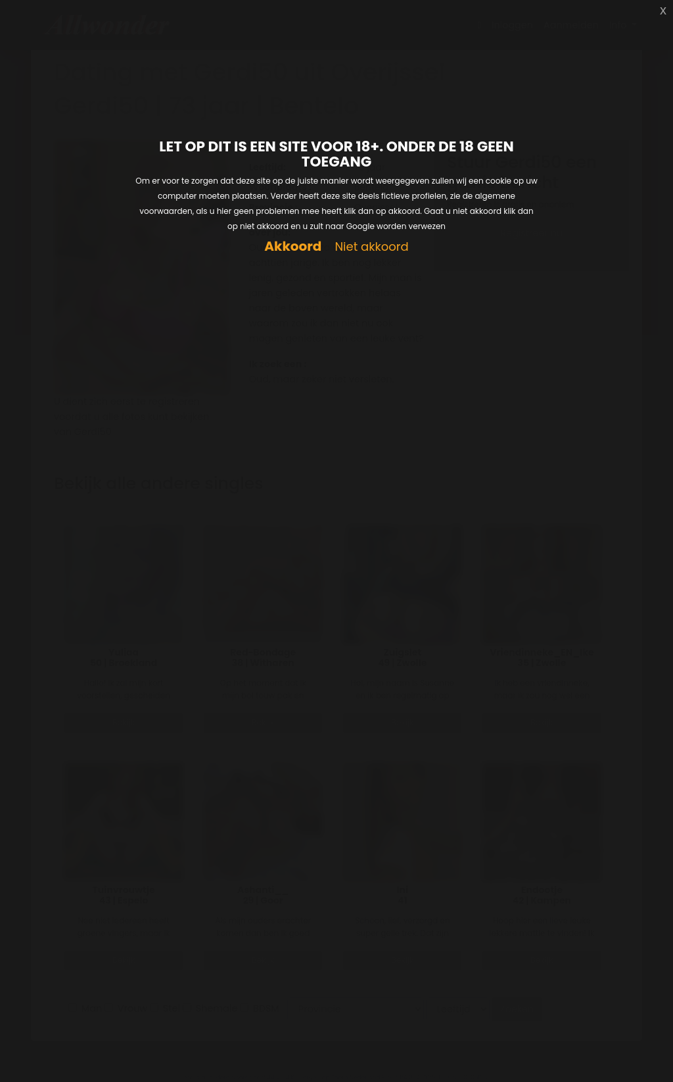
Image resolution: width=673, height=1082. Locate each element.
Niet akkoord (371, 247)
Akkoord (292, 246)
